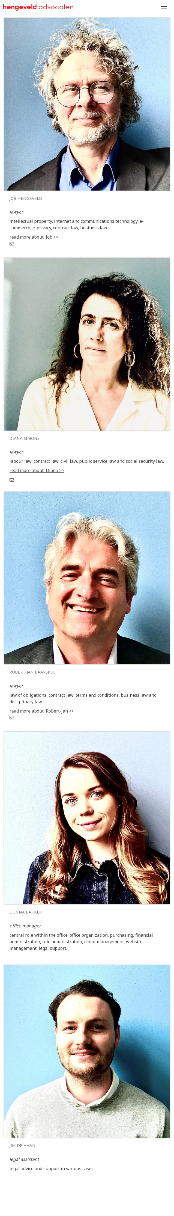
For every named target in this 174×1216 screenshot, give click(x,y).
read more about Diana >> (37, 470)
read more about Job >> (34, 237)
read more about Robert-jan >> (42, 711)
